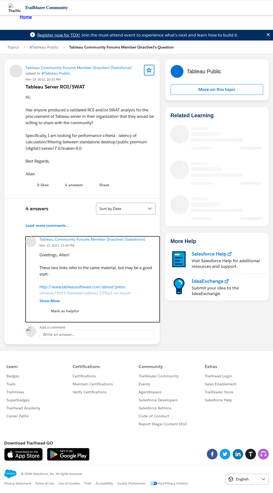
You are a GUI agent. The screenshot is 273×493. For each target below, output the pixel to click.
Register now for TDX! (58, 35)
